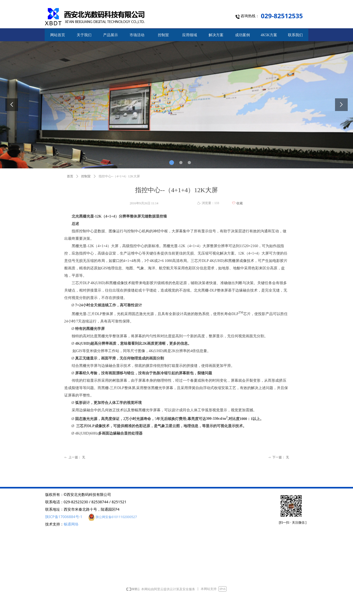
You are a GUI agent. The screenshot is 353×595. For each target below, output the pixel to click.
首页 (70, 176)
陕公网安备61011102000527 (116, 517)
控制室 (86, 176)
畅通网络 (71, 524)
